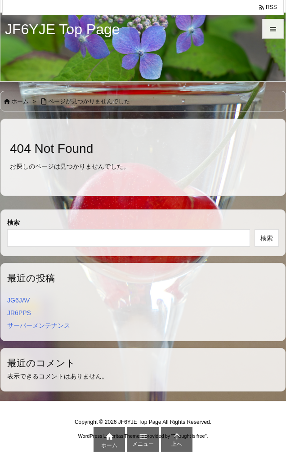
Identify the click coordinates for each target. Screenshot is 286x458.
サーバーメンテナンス (38, 325)
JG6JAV (18, 300)
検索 (13, 222)
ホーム (20, 101)
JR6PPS (19, 312)
